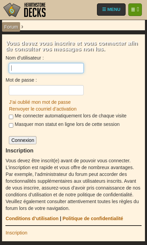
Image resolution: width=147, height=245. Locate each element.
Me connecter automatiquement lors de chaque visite (67, 116)
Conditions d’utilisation (32, 218)
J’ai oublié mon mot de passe (39, 102)
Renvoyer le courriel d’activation (42, 109)
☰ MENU (111, 9)
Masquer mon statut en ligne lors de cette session (64, 124)
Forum (11, 27)
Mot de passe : (21, 80)
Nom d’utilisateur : (24, 58)
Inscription (16, 232)
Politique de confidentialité (93, 218)
